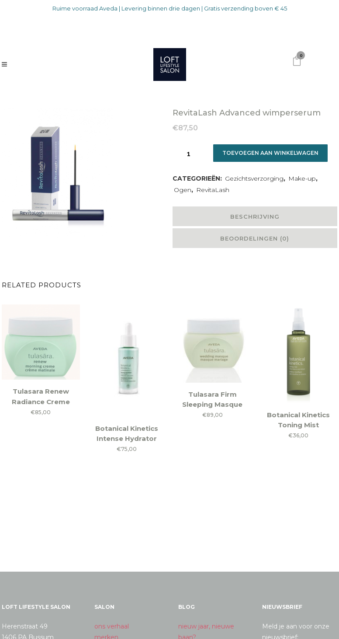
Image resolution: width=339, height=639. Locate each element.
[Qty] (189, 153)
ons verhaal (111, 626)
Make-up (302, 178)
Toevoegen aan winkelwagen (272, 153)
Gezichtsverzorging (254, 178)
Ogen (182, 190)
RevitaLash (212, 190)
